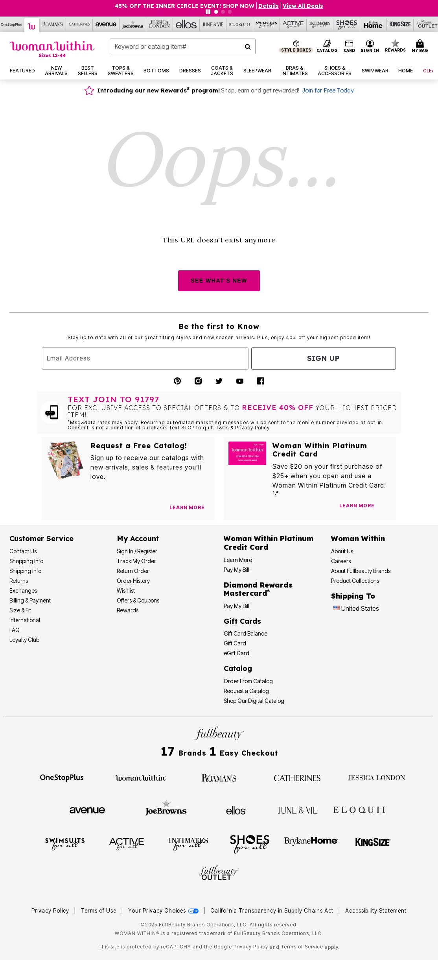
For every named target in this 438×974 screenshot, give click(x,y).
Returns (18, 580)
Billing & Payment (30, 600)
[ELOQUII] (359, 809)
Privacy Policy (50, 910)
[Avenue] (106, 24)
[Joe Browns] (133, 24)
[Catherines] (297, 777)
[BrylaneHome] (311, 844)
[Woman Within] (32, 25)
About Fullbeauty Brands (360, 570)
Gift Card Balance (245, 633)
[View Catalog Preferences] (187, 507)
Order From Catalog (248, 681)
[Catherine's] (79, 24)
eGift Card (236, 653)
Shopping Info (26, 561)
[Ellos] (186, 24)
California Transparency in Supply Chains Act (272, 910)
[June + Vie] (297, 809)
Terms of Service (303, 947)
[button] (370, 46)
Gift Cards (242, 621)
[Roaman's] (52, 24)
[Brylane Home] (373, 24)
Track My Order (136, 561)
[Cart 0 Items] (421, 46)
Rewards (127, 610)
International (24, 620)
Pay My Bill (236, 569)
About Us (342, 551)
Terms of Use (98, 910)
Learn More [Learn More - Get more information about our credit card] (238, 559)
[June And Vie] (213, 24)
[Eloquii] (239, 24)
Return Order (133, 570)
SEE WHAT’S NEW (219, 280)
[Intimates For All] (320, 24)
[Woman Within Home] (52, 49)
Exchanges (23, 590)
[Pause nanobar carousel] (208, 12)
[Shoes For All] (346, 24)
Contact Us (23, 551)
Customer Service (41, 538)
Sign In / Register (137, 551)
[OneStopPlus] (61, 777)
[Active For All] (293, 24)
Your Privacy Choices (164, 910)
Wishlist (126, 590)
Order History (133, 580)
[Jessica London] (159, 24)
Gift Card (235, 643)
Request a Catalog (246, 691)
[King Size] (400, 24)
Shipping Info (25, 570)
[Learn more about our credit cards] (357, 505)
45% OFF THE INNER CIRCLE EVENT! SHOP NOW (184, 5)
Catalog (238, 668)
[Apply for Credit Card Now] (386, 507)
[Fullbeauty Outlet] (219, 874)
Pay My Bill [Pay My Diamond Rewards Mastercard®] (236, 606)
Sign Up (323, 358)
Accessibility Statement (376, 910)
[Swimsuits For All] (266, 24)
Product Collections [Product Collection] (355, 580)
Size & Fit (20, 610)
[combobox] (183, 46)
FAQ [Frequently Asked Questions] (14, 630)
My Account (138, 538)
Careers (341, 561)
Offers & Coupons (138, 600)
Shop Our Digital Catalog (254, 700)
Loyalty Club (24, 639)
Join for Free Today (328, 90)
